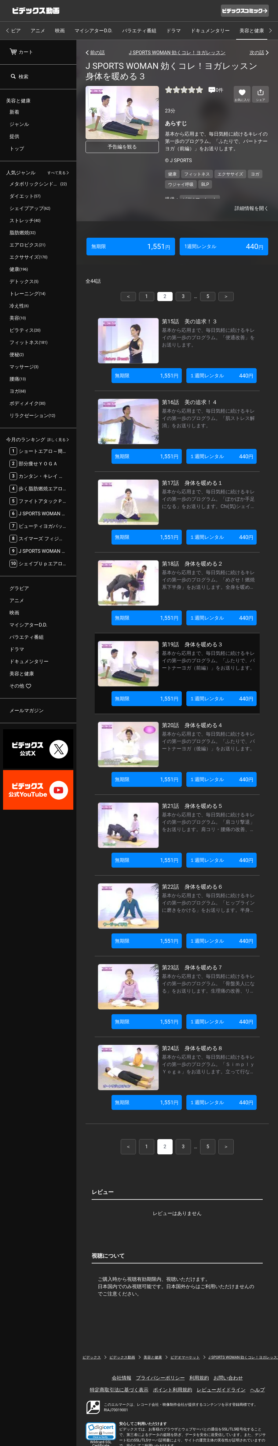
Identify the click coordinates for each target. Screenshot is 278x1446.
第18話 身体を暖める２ (192, 563)
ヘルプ (257, 1390)
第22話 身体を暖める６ (192, 886)
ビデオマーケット (185, 1357)
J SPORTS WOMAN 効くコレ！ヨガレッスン (177, 52)
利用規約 (199, 1378)
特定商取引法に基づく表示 (119, 1390)
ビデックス (91, 1357)
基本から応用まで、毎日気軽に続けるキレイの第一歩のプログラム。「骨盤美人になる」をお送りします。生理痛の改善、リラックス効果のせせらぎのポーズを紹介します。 (208, 990)
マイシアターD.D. (93, 31)
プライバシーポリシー (160, 1378)
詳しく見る (56, 440)
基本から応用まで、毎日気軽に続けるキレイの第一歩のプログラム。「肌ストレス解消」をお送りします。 (208, 418)
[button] (101, 1431)
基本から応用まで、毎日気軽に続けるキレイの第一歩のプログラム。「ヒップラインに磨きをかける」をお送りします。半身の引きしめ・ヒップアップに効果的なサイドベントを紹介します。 (208, 910)
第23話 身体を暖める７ (192, 967)
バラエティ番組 (139, 31)
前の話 (97, 52)
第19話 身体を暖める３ (192, 644)
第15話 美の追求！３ (190, 321)
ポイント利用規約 (172, 1390)
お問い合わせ (228, 1378)
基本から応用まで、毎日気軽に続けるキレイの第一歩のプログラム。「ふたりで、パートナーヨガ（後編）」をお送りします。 (208, 741)
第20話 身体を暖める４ (192, 725)
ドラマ (173, 31)
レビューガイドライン (221, 1390)
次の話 (257, 52)
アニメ (38, 31)
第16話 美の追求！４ (190, 402)
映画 (60, 31)
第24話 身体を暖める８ (192, 1048)
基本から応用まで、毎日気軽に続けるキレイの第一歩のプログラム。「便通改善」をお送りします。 (208, 337)
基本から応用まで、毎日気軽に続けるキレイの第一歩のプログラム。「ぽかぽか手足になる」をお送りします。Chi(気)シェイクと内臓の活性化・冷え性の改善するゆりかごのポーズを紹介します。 (208, 506)
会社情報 (121, 1378)
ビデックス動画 (122, 1357)
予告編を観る (122, 147)
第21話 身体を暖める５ (192, 806)
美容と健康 (252, 31)
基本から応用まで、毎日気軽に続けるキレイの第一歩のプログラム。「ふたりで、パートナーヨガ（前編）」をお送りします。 (208, 660)
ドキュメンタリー (210, 31)
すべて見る (56, 173)
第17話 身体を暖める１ (192, 483)
